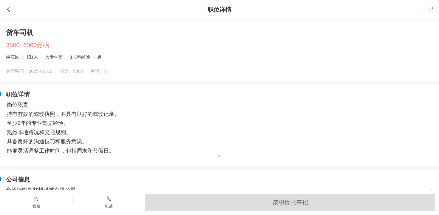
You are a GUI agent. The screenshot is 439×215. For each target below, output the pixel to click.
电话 (108, 202)
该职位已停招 (290, 202)
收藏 (36, 202)
